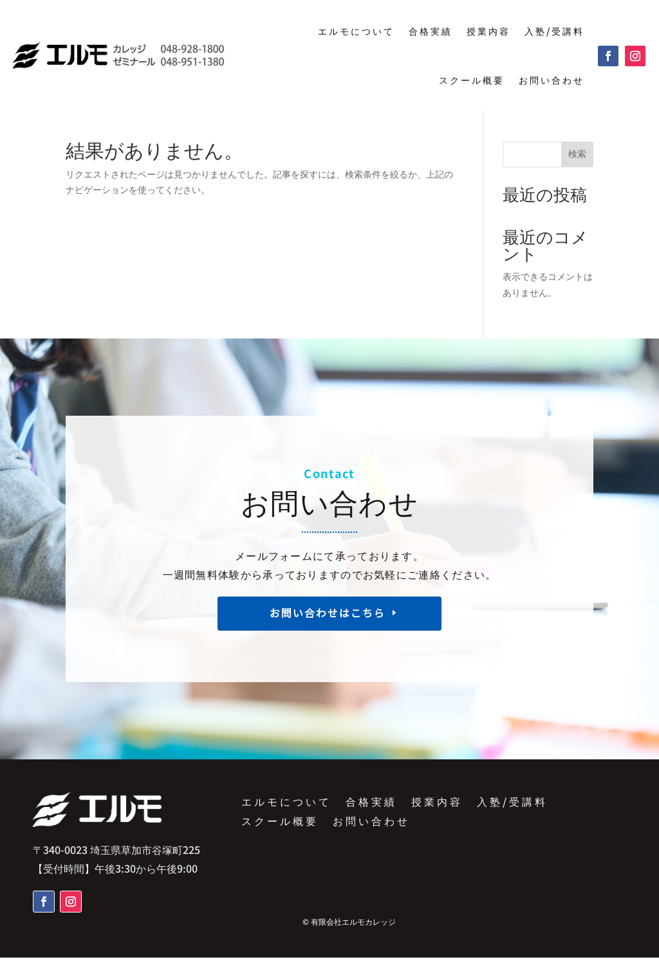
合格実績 (430, 30)
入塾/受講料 (554, 30)
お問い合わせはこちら (327, 625)
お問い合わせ (551, 79)
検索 (577, 160)
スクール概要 (472, 79)
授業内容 (488, 30)
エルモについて (356, 30)
